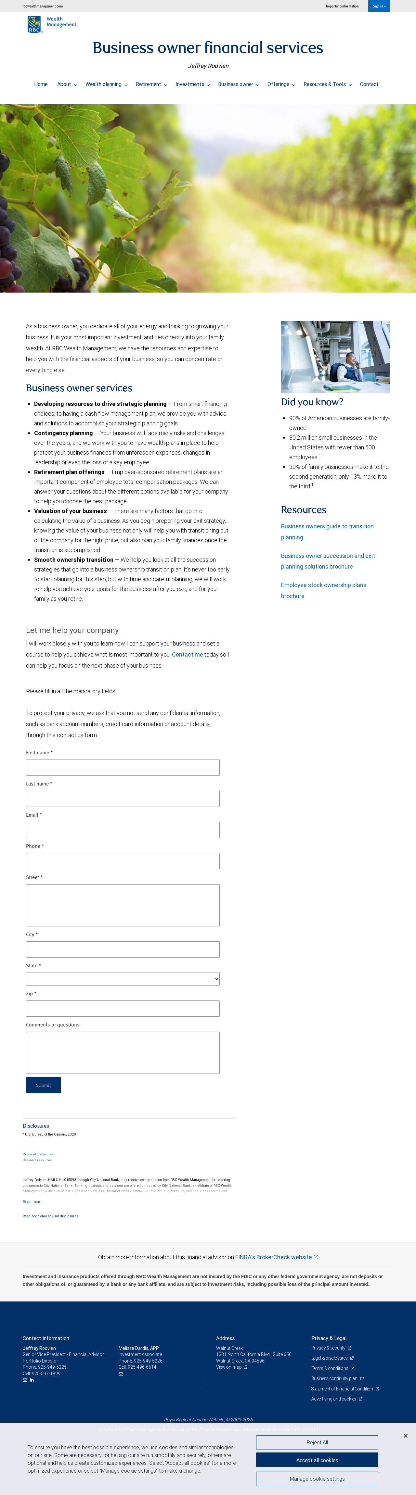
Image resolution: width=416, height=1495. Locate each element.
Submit (44, 1085)
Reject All (317, 1442)
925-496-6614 (142, 1367)
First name (39, 753)
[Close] (405, 1436)
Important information (342, 6)
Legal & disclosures (330, 1358)
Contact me (187, 654)
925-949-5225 (52, 1367)
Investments (193, 82)
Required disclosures (38, 1154)
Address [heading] (225, 1338)
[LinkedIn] (32, 1380)
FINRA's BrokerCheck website (273, 1257)
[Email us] (26, 1380)
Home (40, 82)
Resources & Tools (328, 82)
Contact (369, 82)
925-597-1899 (46, 1373)
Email (34, 815)
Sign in (379, 6)
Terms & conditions (330, 1368)
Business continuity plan (335, 1378)
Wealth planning (106, 82)
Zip (31, 994)
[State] (123, 979)
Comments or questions (53, 1025)
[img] (208, 195)
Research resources (37, 1160)
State (33, 966)
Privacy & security (329, 1348)
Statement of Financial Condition (343, 1389)
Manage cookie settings (317, 1479)
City (32, 934)
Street (34, 877)
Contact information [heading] (46, 1338)
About (67, 82)
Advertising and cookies (334, 1399)
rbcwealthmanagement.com (42, 6)
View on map (229, 1367)
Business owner (238, 82)
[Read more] (32, 1201)
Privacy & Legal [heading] (328, 1338)
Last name (39, 784)
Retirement (151, 82)
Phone (35, 846)
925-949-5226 (148, 1361)
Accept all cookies (317, 1459)
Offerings (281, 82)
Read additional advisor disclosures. (51, 1216)
